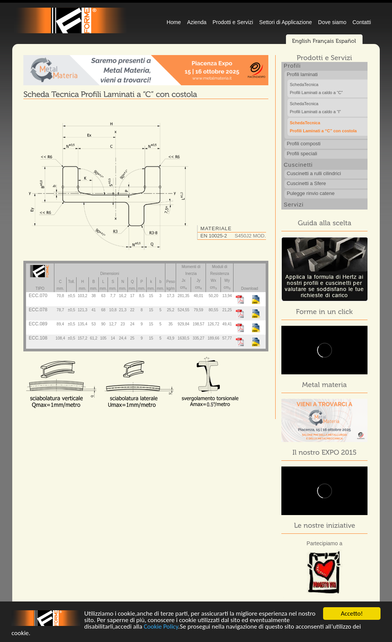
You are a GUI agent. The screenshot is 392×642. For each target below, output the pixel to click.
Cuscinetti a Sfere (306, 183)
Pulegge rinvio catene (311, 193)
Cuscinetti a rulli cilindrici (314, 173)
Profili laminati (302, 74)
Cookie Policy (161, 628)
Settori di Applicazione (285, 22)
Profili (292, 65)
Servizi (294, 204)
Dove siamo (332, 22)
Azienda (197, 22)
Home (174, 22)
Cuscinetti (298, 164)
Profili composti (303, 143)
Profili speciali (302, 153)
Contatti (362, 22)
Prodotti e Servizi (232, 22)
